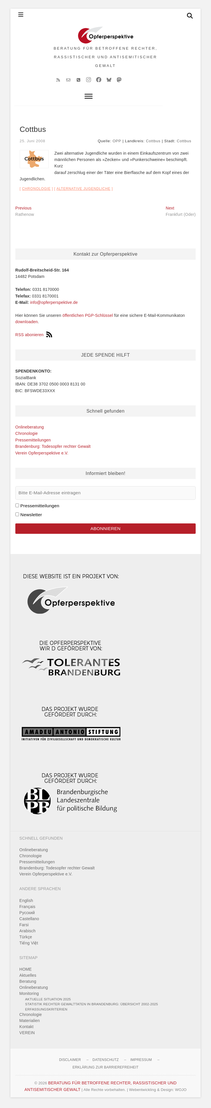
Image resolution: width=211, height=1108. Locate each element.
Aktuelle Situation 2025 (48, 1001)
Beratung (27, 983)
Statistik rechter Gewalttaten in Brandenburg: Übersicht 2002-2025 (91, 1006)
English (26, 902)
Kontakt (26, 1028)
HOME (25, 971)
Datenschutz (106, 1062)
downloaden (26, 323)
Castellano (29, 920)
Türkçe (25, 938)
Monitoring (29, 995)
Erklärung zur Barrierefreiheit (105, 1069)
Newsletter (31, 516)
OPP (117, 143)
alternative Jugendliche (83, 190)
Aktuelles (27, 977)
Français (27, 908)
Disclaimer (70, 1062)
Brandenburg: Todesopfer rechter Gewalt (53, 448)
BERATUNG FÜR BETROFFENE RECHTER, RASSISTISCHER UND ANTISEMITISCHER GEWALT (105, 57)
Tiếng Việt (28, 944)
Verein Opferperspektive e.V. (41, 454)
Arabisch (27, 932)
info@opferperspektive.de (54, 304)
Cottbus (153, 143)
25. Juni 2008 (32, 143)
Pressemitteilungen (33, 442)
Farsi (24, 926)
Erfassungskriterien (46, 1011)
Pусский (27, 914)
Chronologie (36, 190)
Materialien (29, 1022)
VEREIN (27, 1034)
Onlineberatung (29, 429)
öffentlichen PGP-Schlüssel (88, 317)
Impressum (141, 1062)
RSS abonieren (33, 336)
